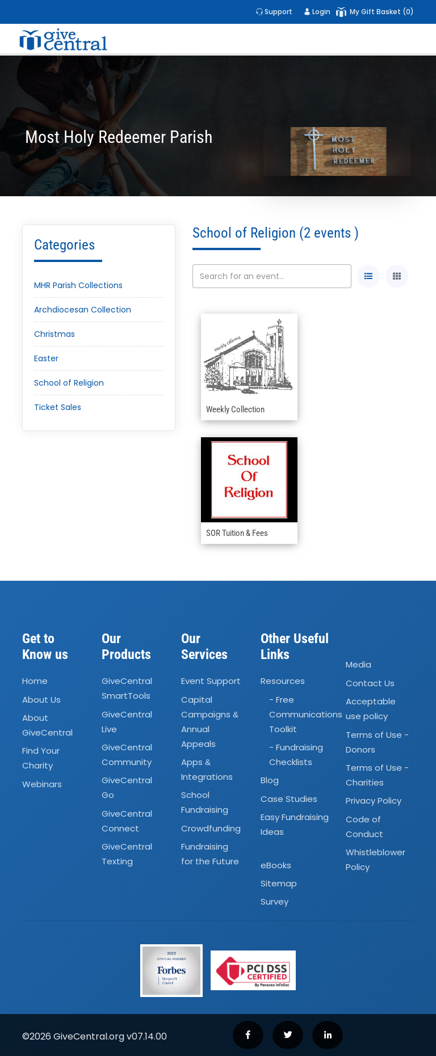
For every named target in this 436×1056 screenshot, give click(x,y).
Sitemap (279, 883)
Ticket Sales (57, 407)
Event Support (211, 681)
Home (35, 681)
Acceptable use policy (371, 708)
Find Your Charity (41, 758)
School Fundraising (204, 802)
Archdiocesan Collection (82, 309)
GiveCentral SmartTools (127, 688)
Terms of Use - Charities (377, 775)
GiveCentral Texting (127, 853)
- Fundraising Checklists (296, 754)
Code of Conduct (364, 826)
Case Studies (289, 799)
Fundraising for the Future (210, 853)
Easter (46, 358)
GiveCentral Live (127, 721)
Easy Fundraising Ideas (295, 824)
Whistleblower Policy (375, 859)
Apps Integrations (207, 769)
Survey (274, 901)
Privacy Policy (373, 801)
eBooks (276, 865)
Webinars (42, 784)
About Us (41, 700)
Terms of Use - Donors (377, 742)
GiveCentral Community (127, 754)
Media (358, 665)
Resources (283, 681)
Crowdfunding (211, 828)
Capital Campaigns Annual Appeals (209, 722)
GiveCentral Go (127, 788)
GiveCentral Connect (127, 821)
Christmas (54, 334)
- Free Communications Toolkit (305, 714)
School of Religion (69, 382)
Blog (270, 781)
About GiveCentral (47, 725)
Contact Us (370, 683)
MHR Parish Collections (78, 285)
